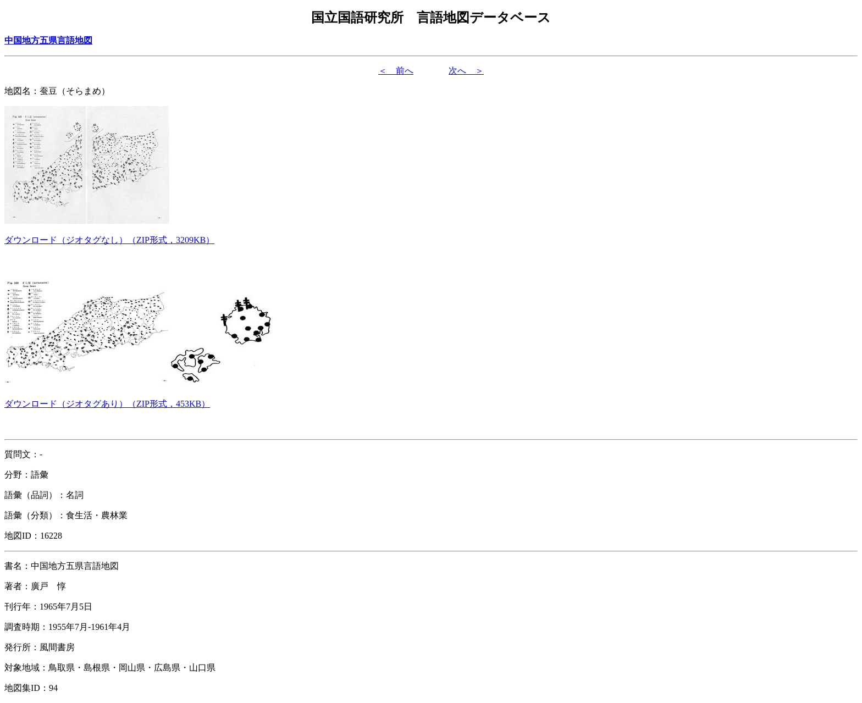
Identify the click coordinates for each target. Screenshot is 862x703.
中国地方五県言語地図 (48, 40)
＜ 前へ (395, 70)
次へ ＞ (466, 70)
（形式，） (109, 240)
